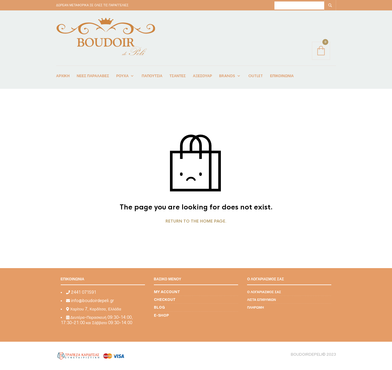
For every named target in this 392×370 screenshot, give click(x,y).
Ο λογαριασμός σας (264, 292)
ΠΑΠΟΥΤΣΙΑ (152, 76)
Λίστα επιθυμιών (261, 299)
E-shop (161, 315)
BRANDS (227, 76)
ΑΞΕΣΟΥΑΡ (202, 76)
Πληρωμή (255, 307)
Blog (159, 307)
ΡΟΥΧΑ (122, 76)
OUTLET (255, 76)
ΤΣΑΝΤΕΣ (178, 76)
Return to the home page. (196, 221)
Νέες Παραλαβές (93, 76)
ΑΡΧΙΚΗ (63, 76)
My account (167, 292)
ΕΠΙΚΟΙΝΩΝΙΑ (282, 76)
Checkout (165, 299)
